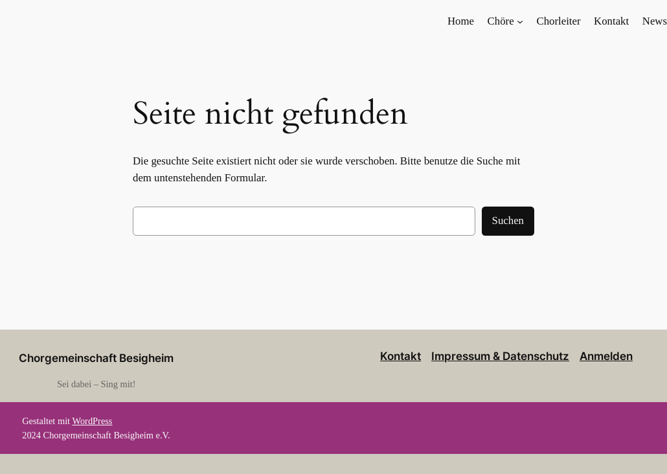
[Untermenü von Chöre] (520, 21)
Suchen (508, 220)
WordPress (92, 421)
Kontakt (400, 356)
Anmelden (606, 356)
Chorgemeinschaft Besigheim (96, 358)
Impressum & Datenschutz (500, 356)
